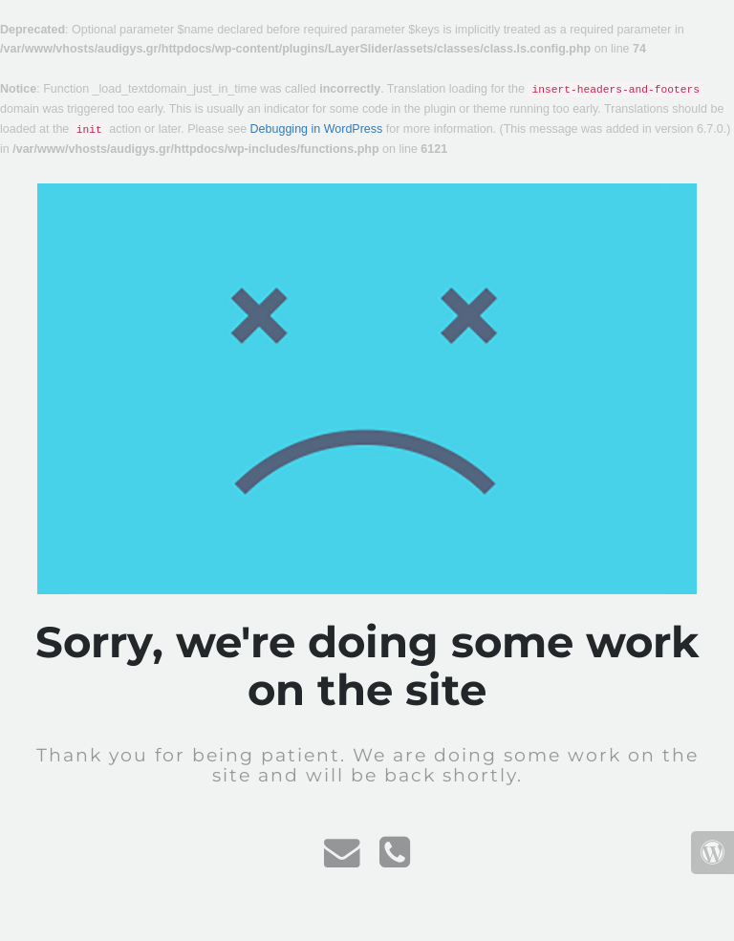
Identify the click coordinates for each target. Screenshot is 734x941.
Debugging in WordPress (316, 129)
